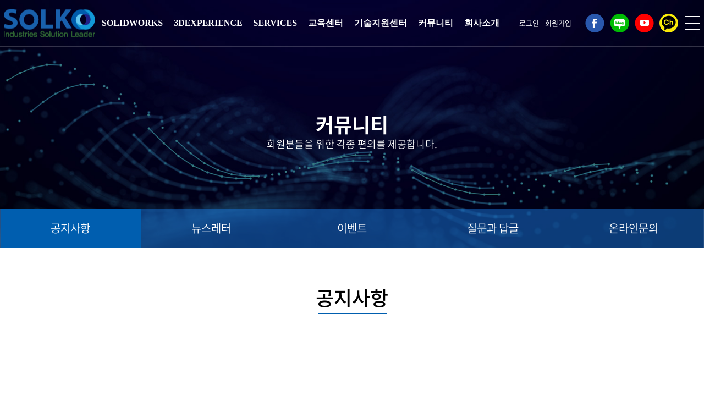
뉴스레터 (211, 228)
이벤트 (352, 228)
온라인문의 (633, 228)
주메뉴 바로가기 (0, 0)
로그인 (529, 23)
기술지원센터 (380, 23)
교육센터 (325, 23)
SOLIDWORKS (132, 23)
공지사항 (70, 228)
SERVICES (275, 23)
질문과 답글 (493, 228)
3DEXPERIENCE (208, 23)
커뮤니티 (435, 23)
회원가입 (558, 23)
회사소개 (481, 23)
